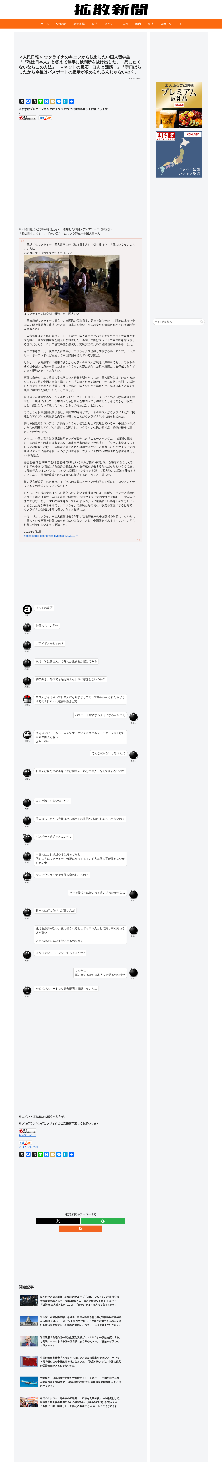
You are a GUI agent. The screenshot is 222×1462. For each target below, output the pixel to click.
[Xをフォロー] (73, 1221)
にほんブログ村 (28, 1147)
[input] (179, 322)
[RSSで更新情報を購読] (87, 1221)
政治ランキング (27, 1135)
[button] (201, 321)
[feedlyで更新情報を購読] (80, 1221)
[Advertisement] (80, 45)
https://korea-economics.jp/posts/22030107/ (51, 535)
